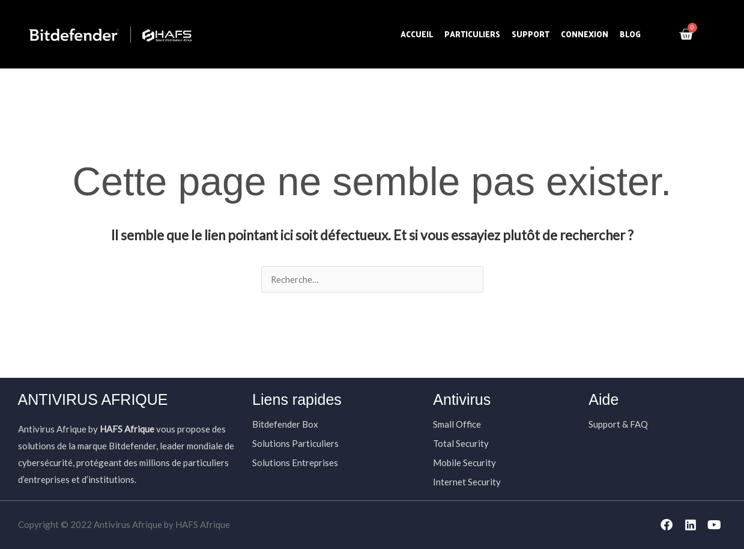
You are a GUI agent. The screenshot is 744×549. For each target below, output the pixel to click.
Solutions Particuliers (295, 443)
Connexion (584, 34)
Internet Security (467, 481)
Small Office (457, 424)
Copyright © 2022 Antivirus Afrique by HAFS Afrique (124, 524)
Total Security (461, 443)
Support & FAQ (618, 424)
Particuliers (472, 34)
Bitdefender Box (285, 424)
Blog (630, 34)
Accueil (417, 34)
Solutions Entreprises (295, 462)
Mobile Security (464, 462)
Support (530, 34)
